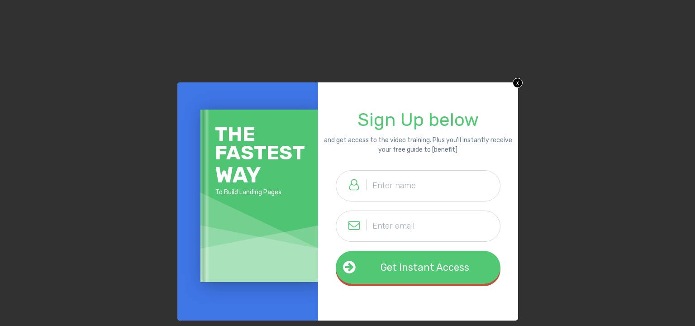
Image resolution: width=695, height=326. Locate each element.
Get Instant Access (425, 267)
